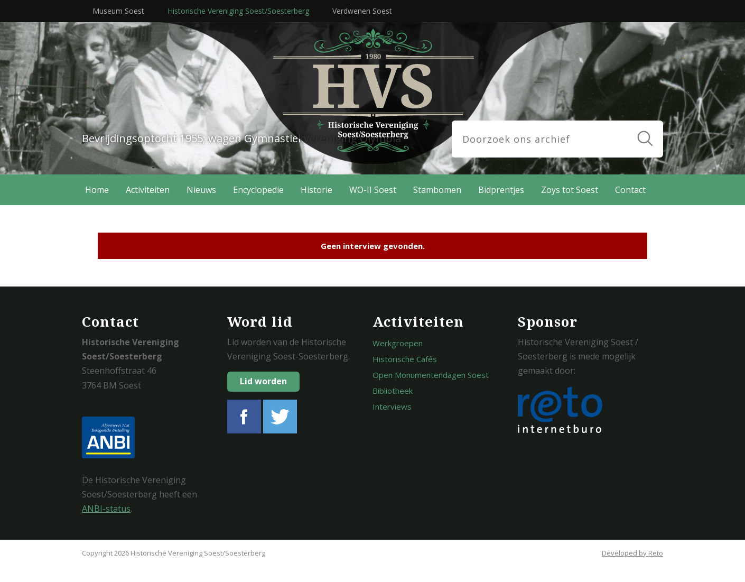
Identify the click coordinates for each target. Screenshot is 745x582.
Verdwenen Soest (362, 11)
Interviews (392, 406)
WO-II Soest (372, 190)
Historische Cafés (405, 359)
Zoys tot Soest (569, 190)
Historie (316, 190)
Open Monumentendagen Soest (431, 374)
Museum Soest (118, 11)
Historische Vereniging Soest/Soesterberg (238, 11)
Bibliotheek (393, 390)
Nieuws (201, 190)
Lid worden (263, 381)
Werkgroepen (398, 343)
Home (97, 190)
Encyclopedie (258, 190)
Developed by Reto (632, 553)
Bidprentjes (501, 190)
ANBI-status (106, 508)
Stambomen (437, 190)
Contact (630, 190)
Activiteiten (148, 190)
